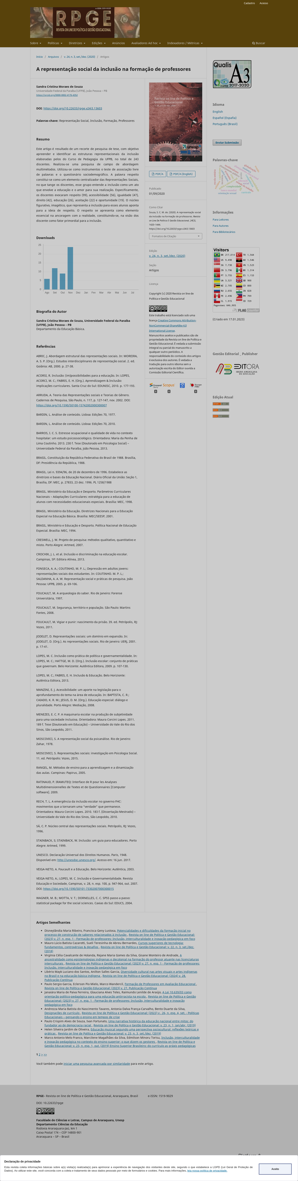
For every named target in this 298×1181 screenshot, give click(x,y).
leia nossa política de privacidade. (207, 1170)
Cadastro (249, 3)
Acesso (264, 3)
